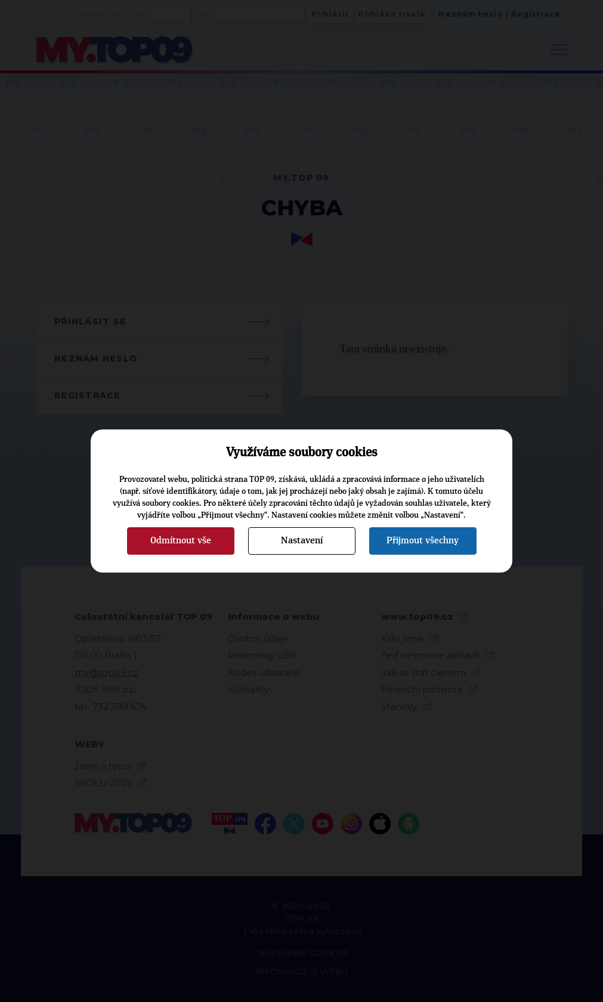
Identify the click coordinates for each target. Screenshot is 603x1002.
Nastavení (302, 540)
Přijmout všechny (422, 540)
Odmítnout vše (180, 540)
